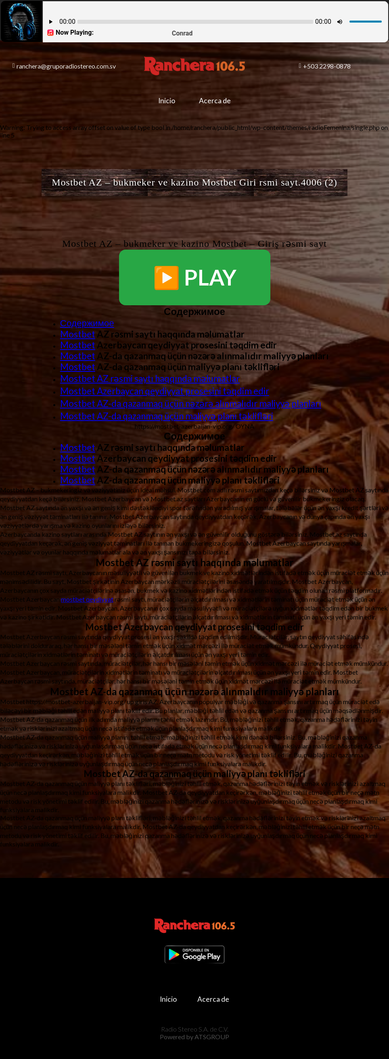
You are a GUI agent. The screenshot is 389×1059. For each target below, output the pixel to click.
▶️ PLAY (194, 277)
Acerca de (216, 100)
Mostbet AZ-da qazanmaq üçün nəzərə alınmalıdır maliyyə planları (190, 403)
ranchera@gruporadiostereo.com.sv (64, 66)
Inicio (165, 100)
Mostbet (77, 334)
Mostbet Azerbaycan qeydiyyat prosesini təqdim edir (164, 391)
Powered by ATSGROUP (194, 1035)
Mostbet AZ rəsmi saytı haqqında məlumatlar (150, 378)
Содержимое (87, 322)
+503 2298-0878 (325, 66)
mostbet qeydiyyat (87, 599)
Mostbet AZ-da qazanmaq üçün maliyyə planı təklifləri (166, 416)
